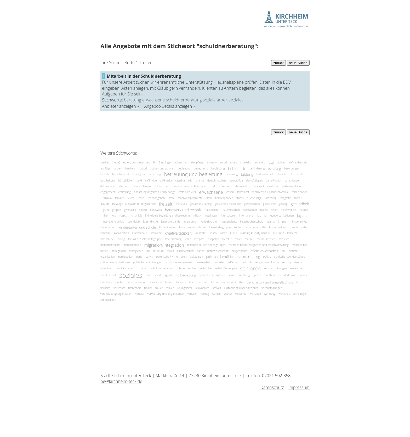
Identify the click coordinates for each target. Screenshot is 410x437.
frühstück (181, 204)
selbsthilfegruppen (226, 268)
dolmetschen (161, 186)
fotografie (285, 198)
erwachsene (153, 100)
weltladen (255, 294)
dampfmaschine (216, 180)
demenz (124, 186)
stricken (119, 282)
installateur (211, 215)
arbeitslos (246, 162)
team (192, 282)
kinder (283, 221)
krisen (213, 233)
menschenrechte (110, 245)
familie (107, 198)
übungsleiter (185, 288)
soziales (236, 100)
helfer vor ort (288, 210)
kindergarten (107, 227)
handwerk (156, 210)
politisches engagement (178, 262)
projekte (219, 262)
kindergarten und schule (137, 227)
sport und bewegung (180, 275)
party (139, 256)
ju (265, 215)
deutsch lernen (142, 186)
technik (203, 282)
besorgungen (291, 168)
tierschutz (119, 288)
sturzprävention (137, 282)
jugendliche (150, 221)
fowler (297, 198)
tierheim (105, 288)
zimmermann (108, 300)
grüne (106, 210)
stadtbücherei (272, 275)
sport (157, 275)
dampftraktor (274, 180)
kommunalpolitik (279, 227)
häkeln (143, 210)
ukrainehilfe (202, 288)
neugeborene (239, 251)
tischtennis (134, 288)
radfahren (232, 262)
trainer (148, 288)
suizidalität (156, 282)
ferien (141, 198)
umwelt (216, 288)
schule (180, 268)
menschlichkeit (132, 245)
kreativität (200, 233)
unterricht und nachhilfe (241, 288)
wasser (228, 294)
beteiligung (139, 174)
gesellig (283, 204)
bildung (247, 174)
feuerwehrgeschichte (190, 198)
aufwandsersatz (298, 162)
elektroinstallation (292, 186)
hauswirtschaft (231, 210)
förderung (270, 198)
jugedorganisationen (282, 215)
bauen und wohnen (163, 168)
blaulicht (282, 174)
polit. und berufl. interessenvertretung (233, 256)
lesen (188, 239)
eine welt (259, 186)
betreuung (155, 174)
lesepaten (213, 239)
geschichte (269, 204)
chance (200, 180)
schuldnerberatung (184, 100)
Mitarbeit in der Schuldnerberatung (144, 76)
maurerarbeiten (266, 239)
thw (241, 282)
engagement (107, 192)
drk (214, 186)
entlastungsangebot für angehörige (154, 192)
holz (113, 215)
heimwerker (250, 210)
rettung (286, 262)
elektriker (272, 186)
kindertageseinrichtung (192, 227)
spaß (148, 275)
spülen (257, 275)
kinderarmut (299, 221)
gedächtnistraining (201, 204)
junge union (190, 221)
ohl (283, 251)
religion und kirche (267, 262)
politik (267, 256)
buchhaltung (107, 180)
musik (170, 251)
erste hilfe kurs (187, 192)
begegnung (200, 168)
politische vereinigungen (147, 262)
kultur (233, 233)
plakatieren (196, 256)
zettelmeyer (300, 294)
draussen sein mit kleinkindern (190, 186)
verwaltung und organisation (165, 294)
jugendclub (133, 221)
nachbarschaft (185, 251)
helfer (274, 210)
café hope (151, 180)
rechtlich (247, 262)
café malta (166, 180)
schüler (192, 268)
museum (158, 251)
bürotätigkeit (125, 180)
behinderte (237, 168)
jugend (302, 215)
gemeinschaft (252, 204)
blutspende (296, 174)
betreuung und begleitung (193, 174)
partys (149, 256)
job (259, 215)
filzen (209, 198)
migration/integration (164, 245)
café (139, 180)
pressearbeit (203, 262)
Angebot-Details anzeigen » (169, 106)
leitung (121, 239)
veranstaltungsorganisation (116, 294)
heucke (304, 210)
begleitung (218, 168)
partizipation (125, 256)
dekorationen (108, 186)
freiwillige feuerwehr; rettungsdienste (134, 204)
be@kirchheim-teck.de (121, 381)
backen (117, 168)
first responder (224, 198)
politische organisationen (115, 262)
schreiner (141, 268)
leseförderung (173, 239)
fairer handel (300, 192)
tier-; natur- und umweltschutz (270, 282)
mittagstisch (136, 251)
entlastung (124, 192)
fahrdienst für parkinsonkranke (270, 192)
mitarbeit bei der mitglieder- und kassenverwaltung (259, 245)
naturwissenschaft (218, 251)
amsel (223, 162)
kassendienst (229, 221)
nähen (201, 251)
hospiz (123, 215)
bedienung (184, 168)
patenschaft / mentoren (171, 256)
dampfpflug (236, 180)
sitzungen (281, 268)
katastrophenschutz (251, 221)
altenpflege (196, 162)
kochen (238, 227)
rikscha (298, 262)
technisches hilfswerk (223, 282)
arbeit (233, 162)
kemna (271, 221)
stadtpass (289, 275)
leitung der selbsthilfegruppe (145, 239)
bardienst (130, 168)
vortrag (205, 294)
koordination (121, 233)
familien (119, 198)
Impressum (299, 387)
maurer (249, 239)
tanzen (169, 282)
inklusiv (197, 215)
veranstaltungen (271, 288)
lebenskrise (107, 239)
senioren (250, 268)
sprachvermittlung (239, 275)
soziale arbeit (215, 100)
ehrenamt (225, 186)
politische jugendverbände (289, 256)
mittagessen (119, 251)
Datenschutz (272, 387)
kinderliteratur (167, 227)
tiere (299, 282)
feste (172, 198)
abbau (178, 162)
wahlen (216, 294)
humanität (136, 215)
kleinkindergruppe (220, 227)
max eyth (284, 239)
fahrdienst (243, 192)
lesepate (199, 239)
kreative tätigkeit (178, 233)
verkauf (139, 294)
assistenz (260, 162)
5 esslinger (164, 162)
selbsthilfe (206, 268)
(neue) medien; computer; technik (133, 162)
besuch (104, 174)
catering (180, 180)
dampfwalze (292, 180)
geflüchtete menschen (228, 204)
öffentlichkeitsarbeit (264, 250)
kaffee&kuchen (209, 221)
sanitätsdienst (125, 268)
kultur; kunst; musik (255, 233)
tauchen (181, 282)
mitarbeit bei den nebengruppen (206, 245)
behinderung (257, 168)
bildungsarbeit (265, 174)
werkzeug (269, 294)
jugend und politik (112, 221)
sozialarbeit (296, 268)
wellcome (240, 294)
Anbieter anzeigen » (120, 106)
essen (230, 192)
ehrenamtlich (242, 186)
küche (223, 233)
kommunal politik (256, 227)
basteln (144, 168)
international (246, 215)
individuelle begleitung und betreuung (167, 215)
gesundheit (300, 203)
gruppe (116, 210)
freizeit (166, 204)
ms (148, 251)
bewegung (232, 174)
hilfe (104, 215)
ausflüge (105, 168)
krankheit (156, 233)
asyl (271, 162)
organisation (107, 256)
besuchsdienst (120, 174)
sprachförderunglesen (212, 275)
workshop (284, 294)
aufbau (281, 162)
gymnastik (130, 210)
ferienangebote (157, 198)
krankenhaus (139, 233)
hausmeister (212, 210)
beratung (132, 100)
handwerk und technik (183, 209)
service (104, 162)
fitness (239, 198)
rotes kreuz (107, 268)
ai (186, 162)
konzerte (105, 233)
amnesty (212, 162)
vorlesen (192, 294)
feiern (131, 198)
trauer (159, 288)
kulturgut (278, 233)
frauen (104, 204)
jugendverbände (170, 221)
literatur (227, 239)
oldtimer (294, 251)
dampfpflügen (254, 180)
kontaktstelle (299, 227)
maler (238, 239)
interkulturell (228, 215)
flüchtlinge (254, 198)
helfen (263, 210)
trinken (170, 288)
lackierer (292, 233)
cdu (190, 180)
